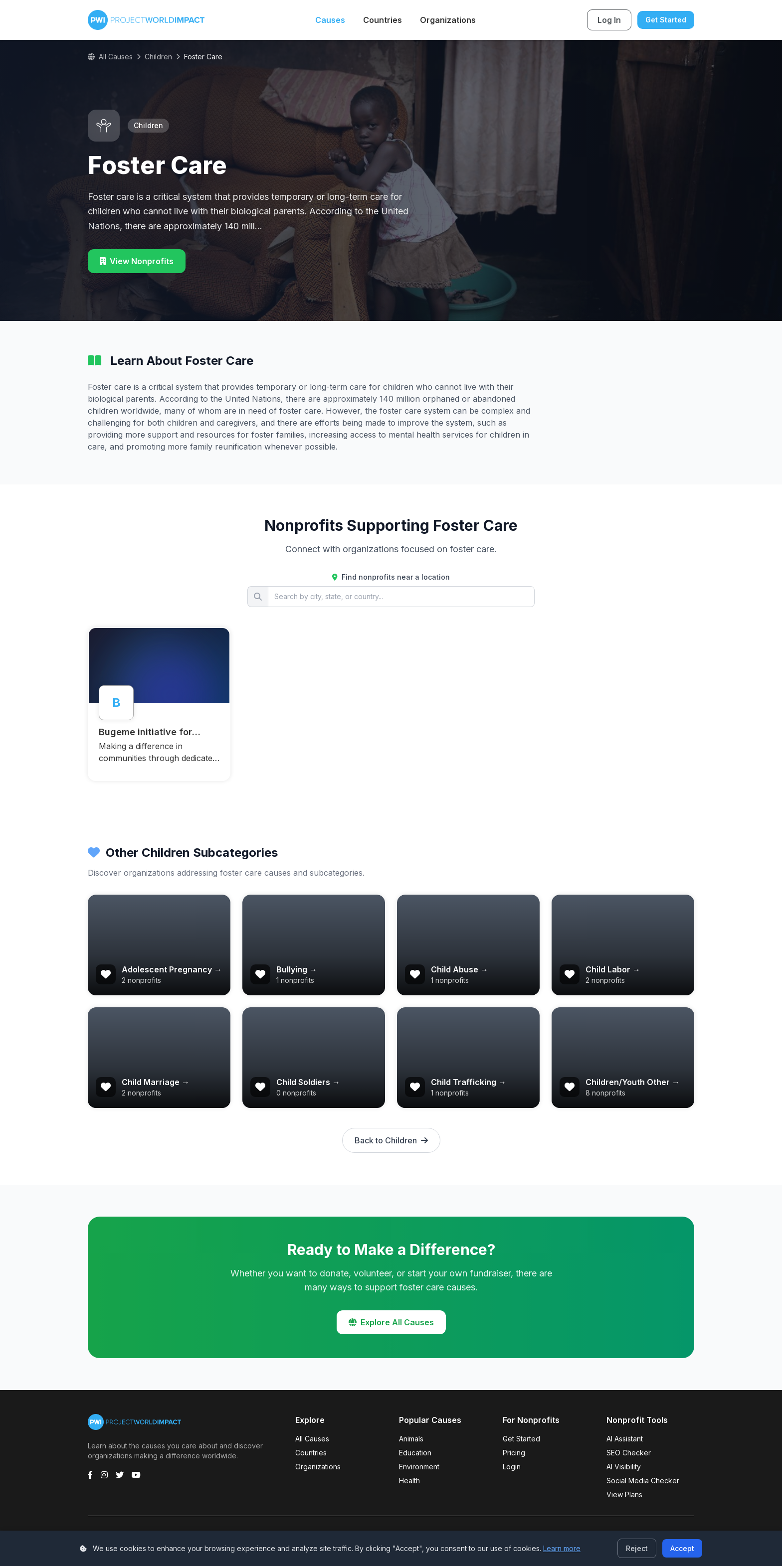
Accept (682, 1548)
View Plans (624, 1494)
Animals (411, 1438)
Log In (609, 20)
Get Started (665, 19)
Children (158, 56)
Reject (637, 1548)
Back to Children (391, 1140)
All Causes (110, 56)
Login (512, 1466)
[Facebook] (90, 1475)
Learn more (562, 1548)
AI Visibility (623, 1466)
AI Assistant (624, 1438)
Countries (382, 20)
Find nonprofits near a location (391, 577)
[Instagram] (104, 1475)
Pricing (514, 1452)
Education (415, 1452)
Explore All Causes (391, 1322)
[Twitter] (120, 1475)
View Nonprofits (137, 261)
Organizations (448, 20)
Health (409, 1480)
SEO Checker (628, 1452)
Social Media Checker (642, 1480)
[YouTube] (136, 1475)
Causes (330, 20)
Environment (419, 1466)
